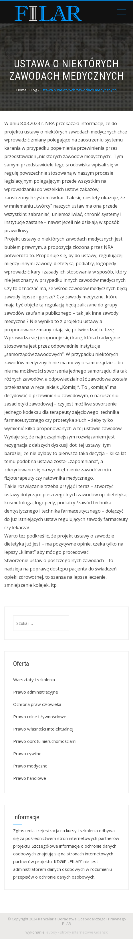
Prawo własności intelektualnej (43, 729)
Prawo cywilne (27, 753)
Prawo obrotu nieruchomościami (44, 741)
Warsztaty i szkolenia (34, 679)
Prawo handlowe (29, 778)
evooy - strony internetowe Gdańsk (77, 932)
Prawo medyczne (30, 766)
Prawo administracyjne (35, 692)
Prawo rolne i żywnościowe (39, 716)
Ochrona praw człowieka (37, 704)
